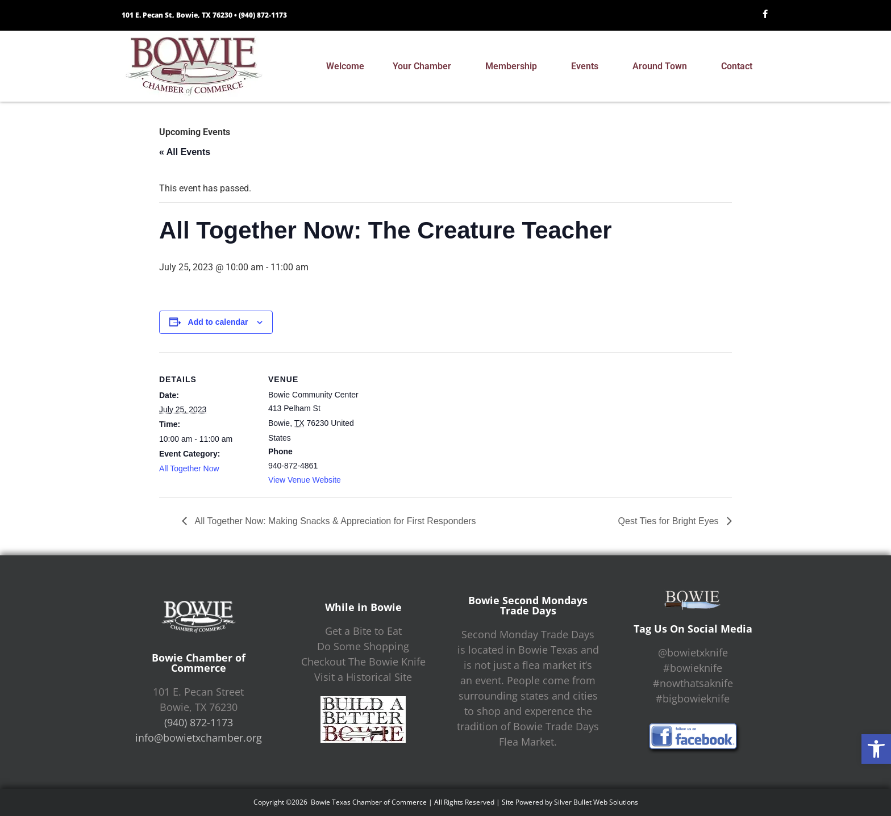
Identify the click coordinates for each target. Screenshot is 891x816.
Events (587, 66)
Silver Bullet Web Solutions (596, 802)
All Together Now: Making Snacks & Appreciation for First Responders (334, 521)
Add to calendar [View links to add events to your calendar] (218, 322)
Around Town (662, 66)
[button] (876, 749)
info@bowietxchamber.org (198, 737)
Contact (739, 66)
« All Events (184, 152)
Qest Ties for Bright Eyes (669, 521)
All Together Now (189, 468)
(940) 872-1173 (263, 15)
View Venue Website (304, 479)
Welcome (345, 66)
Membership (514, 66)
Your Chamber (425, 66)
